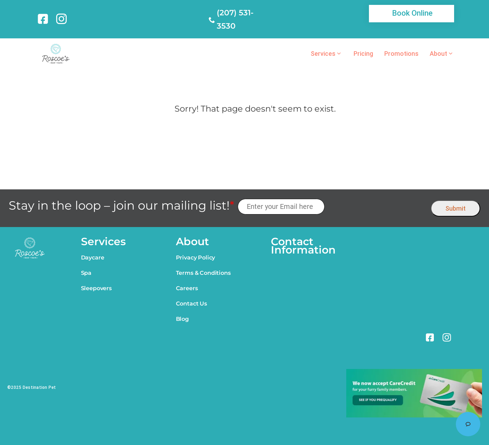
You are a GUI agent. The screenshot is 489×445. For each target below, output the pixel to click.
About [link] (438, 54)
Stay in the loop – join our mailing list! (121, 205)
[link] (44, 19)
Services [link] (323, 54)
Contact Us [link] (191, 303)
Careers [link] (187, 288)
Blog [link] (182, 319)
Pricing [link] (363, 54)
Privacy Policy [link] (195, 257)
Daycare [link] (92, 257)
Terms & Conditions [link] (203, 273)
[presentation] (378, 206)
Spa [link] (86, 273)
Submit (455, 208)
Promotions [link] (401, 54)
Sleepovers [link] (96, 288)
